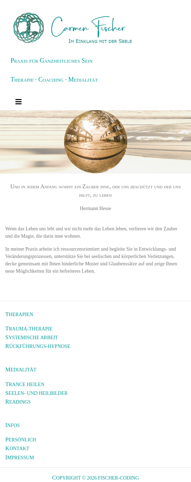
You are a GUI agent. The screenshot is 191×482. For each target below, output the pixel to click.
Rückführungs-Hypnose (37, 346)
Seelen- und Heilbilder (36, 393)
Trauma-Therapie (29, 328)
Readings (18, 401)
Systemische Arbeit (31, 337)
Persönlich (20, 439)
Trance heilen (25, 384)
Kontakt (17, 448)
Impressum (19, 457)
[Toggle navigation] (18, 102)
